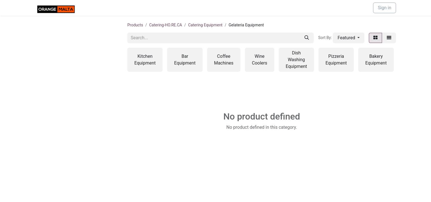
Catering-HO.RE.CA (165, 25)
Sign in (384, 7)
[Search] (307, 38)
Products (135, 25)
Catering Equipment (205, 25)
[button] (348, 38)
